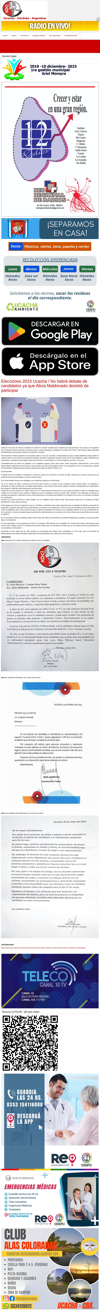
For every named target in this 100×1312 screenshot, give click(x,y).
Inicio (5, 35)
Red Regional (55, 35)
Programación (71, 35)
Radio (14, 35)
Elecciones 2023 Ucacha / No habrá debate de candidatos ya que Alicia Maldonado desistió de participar (45, 386)
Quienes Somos (39, 35)
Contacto (24, 35)
